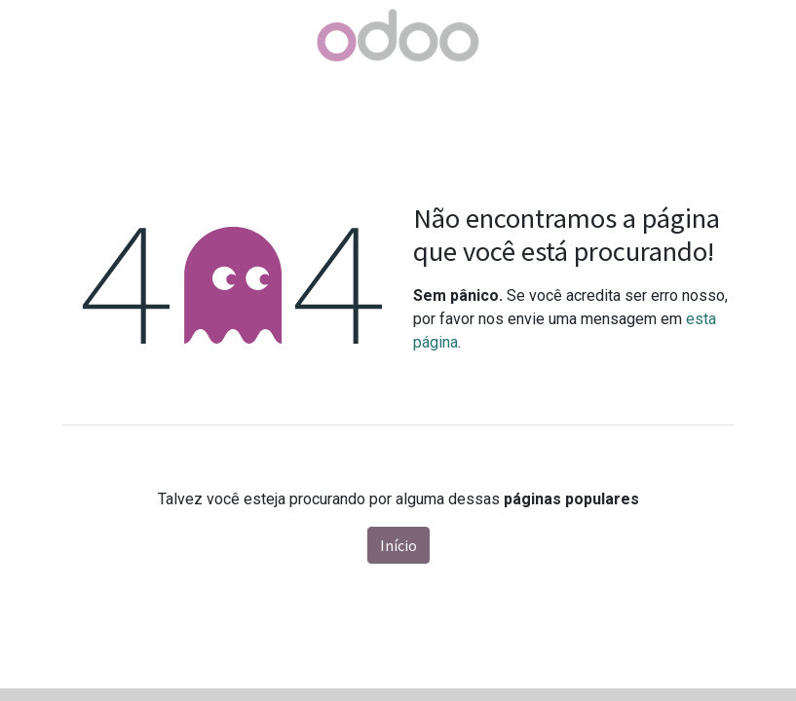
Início (398, 545)
